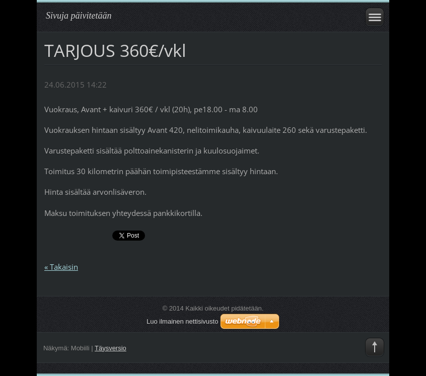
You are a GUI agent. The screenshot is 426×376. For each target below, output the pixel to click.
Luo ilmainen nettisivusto (182, 321)
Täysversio (110, 348)
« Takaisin (61, 267)
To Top (374, 347)
